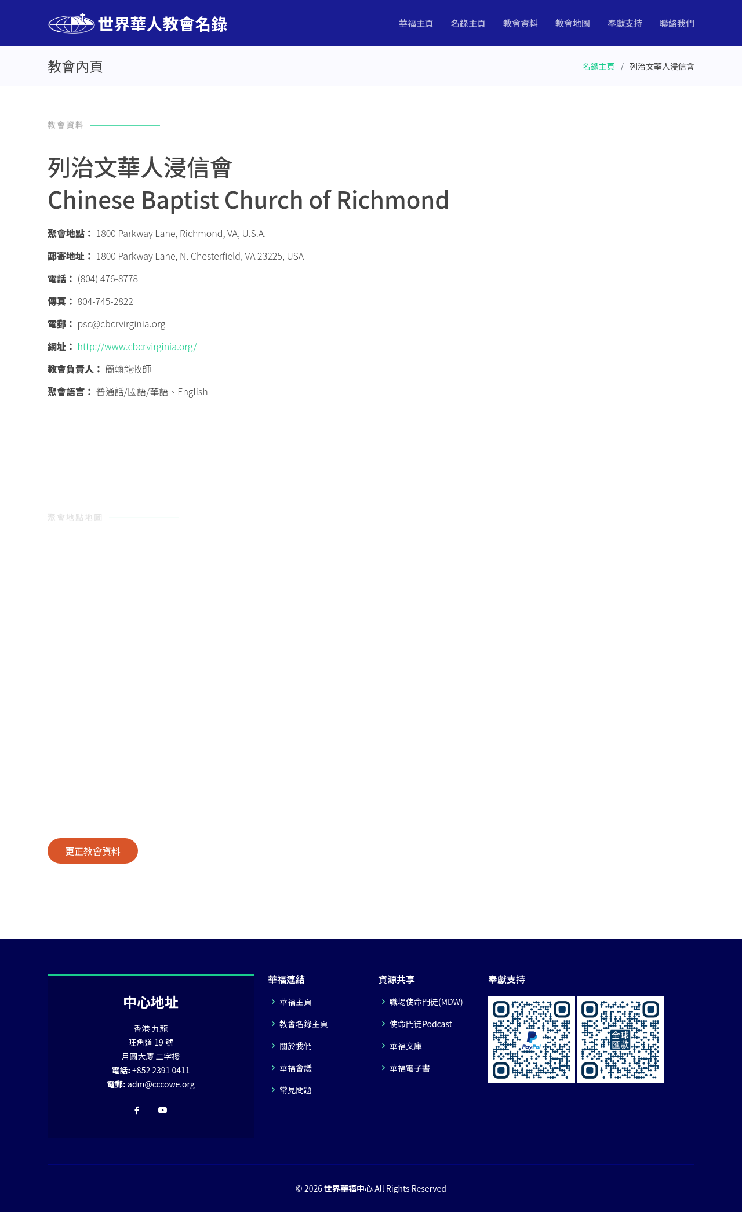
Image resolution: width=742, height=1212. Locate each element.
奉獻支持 (625, 23)
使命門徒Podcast (421, 1024)
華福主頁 (416, 23)
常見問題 (295, 1090)
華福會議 (295, 1068)
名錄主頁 (468, 23)
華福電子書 (410, 1068)
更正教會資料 (93, 851)
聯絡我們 (677, 23)
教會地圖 (572, 23)
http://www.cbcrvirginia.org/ (137, 346)
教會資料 (520, 23)
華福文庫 (406, 1046)
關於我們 (295, 1046)
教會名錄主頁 (303, 1024)
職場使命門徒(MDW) (426, 1002)
